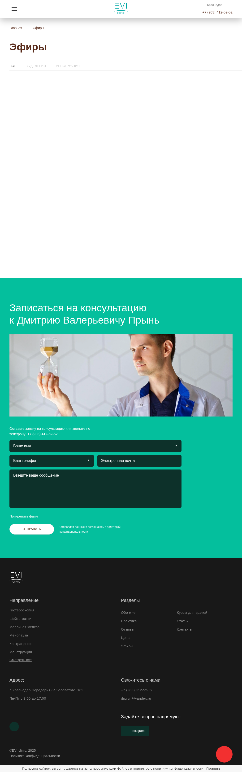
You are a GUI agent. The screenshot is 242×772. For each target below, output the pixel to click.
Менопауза (18, 635)
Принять (213, 768)
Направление (24, 600)
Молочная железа (24, 627)
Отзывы (127, 629)
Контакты (185, 629)
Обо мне (128, 612)
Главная (15, 28)
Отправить (32, 529)
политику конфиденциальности (178, 768)
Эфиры (38, 28)
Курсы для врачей (192, 612)
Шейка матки (20, 619)
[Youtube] (14, 726)
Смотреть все (20, 660)
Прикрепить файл (27, 516)
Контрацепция (21, 644)
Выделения (36, 66)
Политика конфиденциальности (34, 756)
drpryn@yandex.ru (136, 698)
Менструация (68, 66)
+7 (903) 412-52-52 (217, 12)
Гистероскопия (21, 610)
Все (12, 66)
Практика (129, 621)
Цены (125, 638)
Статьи (183, 621)
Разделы (130, 600)
